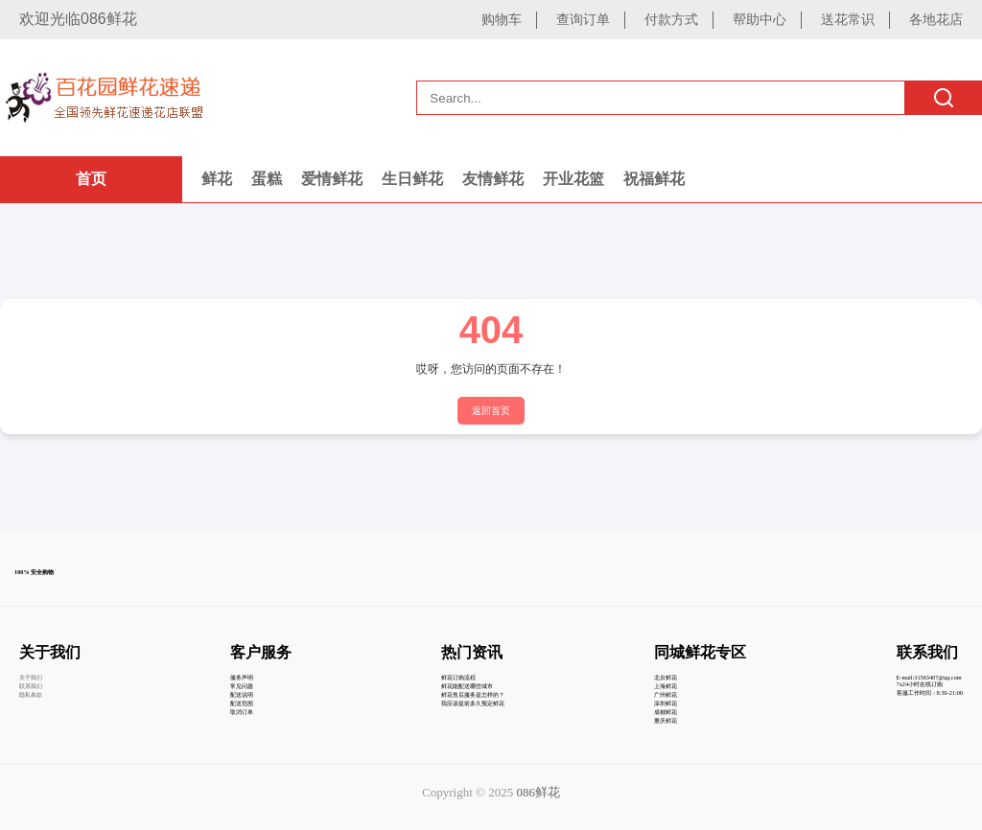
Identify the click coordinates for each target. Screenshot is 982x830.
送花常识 (848, 19)
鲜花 (216, 179)
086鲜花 (538, 792)
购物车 (501, 19)
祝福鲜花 (654, 179)
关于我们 (30, 677)
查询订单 (583, 19)
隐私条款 (30, 694)
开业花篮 (573, 179)
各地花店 (936, 19)
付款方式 (671, 19)
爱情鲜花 (331, 179)
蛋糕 (266, 179)
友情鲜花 (493, 179)
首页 (91, 179)
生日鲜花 (412, 179)
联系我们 (30, 685)
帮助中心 (759, 19)
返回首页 (491, 410)
